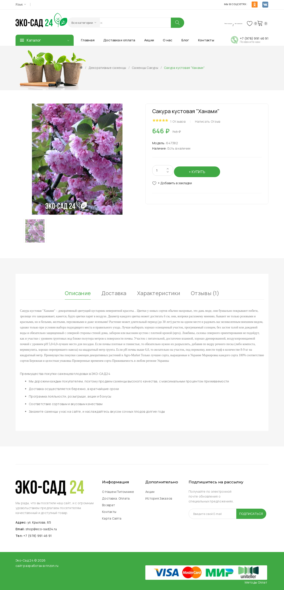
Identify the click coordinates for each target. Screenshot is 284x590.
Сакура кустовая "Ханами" (184, 68)
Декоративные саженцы (107, 68)
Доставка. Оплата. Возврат (116, 501)
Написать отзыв (212, 120)
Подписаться (251, 513)
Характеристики (158, 291)
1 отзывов (182, 120)
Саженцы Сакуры (145, 68)
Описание (78, 291)
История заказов (158, 498)
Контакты (109, 511)
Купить (200, 168)
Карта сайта (111, 518)
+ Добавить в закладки (175, 180)
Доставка (113, 291)
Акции (149, 491)
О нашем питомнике (118, 491)
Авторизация (228, 23)
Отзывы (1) (205, 291)
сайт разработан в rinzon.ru (37, 565)
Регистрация (204, 23)
